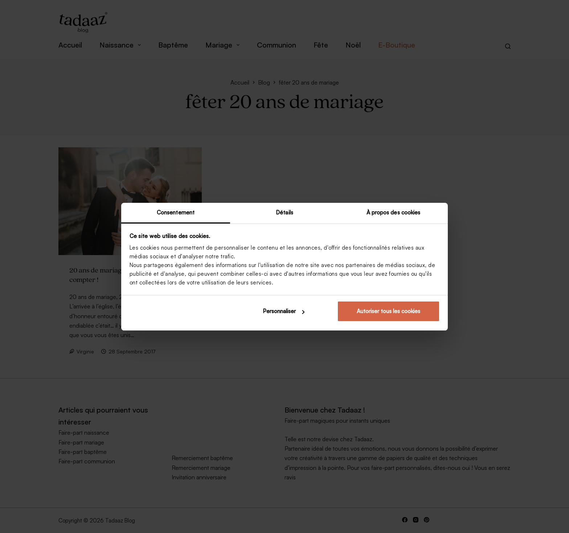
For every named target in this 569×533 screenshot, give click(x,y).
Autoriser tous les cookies (388, 311)
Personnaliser (283, 311)
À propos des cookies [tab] (394, 212)
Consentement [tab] (176, 212)
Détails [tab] (284, 212)
